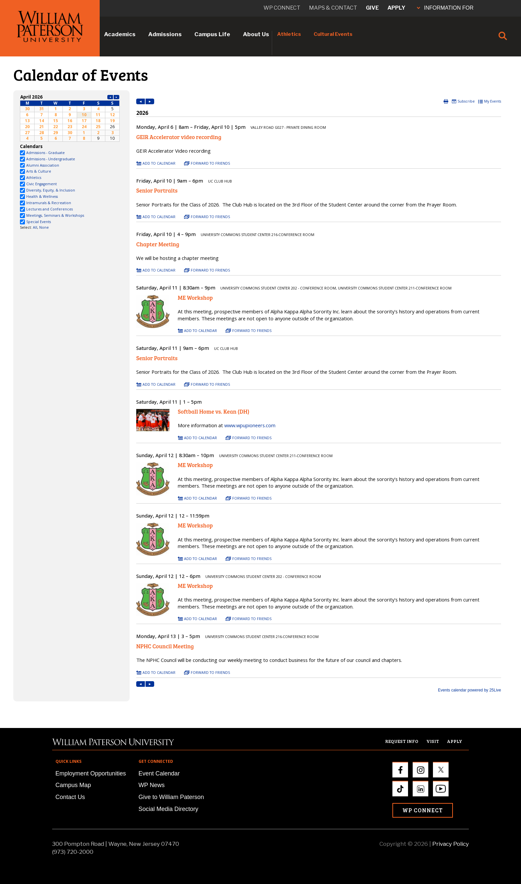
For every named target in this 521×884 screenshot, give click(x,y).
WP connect (281, 8)
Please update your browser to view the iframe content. (70, 118)
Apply (396, 8)
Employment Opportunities (90, 773)
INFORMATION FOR (445, 8)
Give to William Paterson (171, 797)
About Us (256, 34)
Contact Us (70, 797)
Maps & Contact (333, 8)
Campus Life (212, 34)
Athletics (289, 34)
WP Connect (422, 810)
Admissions (165, 34)
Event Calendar (159, 773)
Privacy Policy (450, 844)
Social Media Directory (168, 809)
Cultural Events (333, 34)
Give (372, 8)
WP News (152, 785)
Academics (120, 34)
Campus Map (73, 785)
